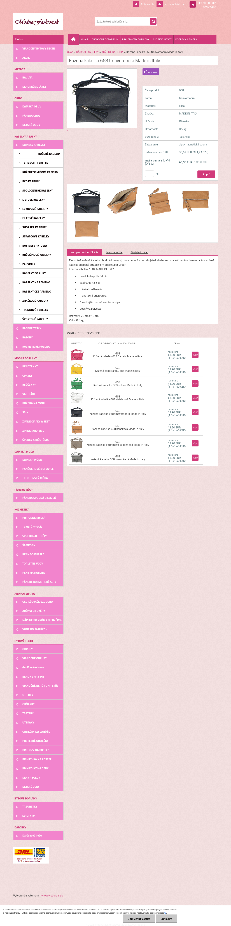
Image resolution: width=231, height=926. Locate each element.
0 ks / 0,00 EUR (206, 3)
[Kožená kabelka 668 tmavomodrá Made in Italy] (87, 187)
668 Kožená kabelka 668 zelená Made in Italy (118, 383)
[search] (153, 21)
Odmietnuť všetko (139, 919)
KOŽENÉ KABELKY (113, 52)
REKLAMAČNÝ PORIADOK (135, 39)
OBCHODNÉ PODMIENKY (105, 39)
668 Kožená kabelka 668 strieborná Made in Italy (117, 397)
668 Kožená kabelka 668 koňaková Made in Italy (118, 427)
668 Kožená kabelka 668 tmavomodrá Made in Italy (118, 412)
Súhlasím (166, 919)
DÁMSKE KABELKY (87, 52)
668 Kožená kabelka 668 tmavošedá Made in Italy (118, 457)
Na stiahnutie (114, 252)
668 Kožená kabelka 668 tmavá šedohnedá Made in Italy (118, 443)
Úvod (70, 52)
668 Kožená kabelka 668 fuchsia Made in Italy (118, 354)
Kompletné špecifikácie (84, 252)
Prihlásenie (147, 4)
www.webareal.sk (52, 895)
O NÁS (84, 39)
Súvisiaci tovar (139, 252)
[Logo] (38, 21)
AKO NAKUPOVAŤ (162, 39)
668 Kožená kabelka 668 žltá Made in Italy (117, 369)
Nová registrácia (174, 4)
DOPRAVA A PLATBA (186, 39)
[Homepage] (75, 39)
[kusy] (149, 173)
